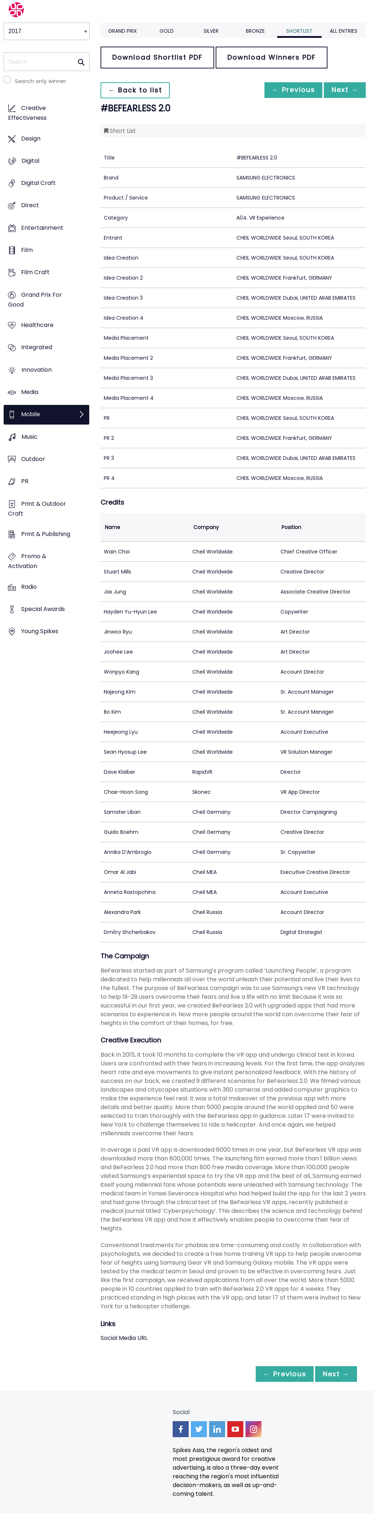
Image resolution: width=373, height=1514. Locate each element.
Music (29, 437)
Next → (343, 90)
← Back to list (136, 90)
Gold (167, 31)
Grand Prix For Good (35, 300)
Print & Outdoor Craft (37, 509)
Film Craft (35, 272)
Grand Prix (122, 31)
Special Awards (43, 609)
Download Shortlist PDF (157, 57)
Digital (30, 161)
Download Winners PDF (271, 57)
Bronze (255, 31)
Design (30, 138)
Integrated (36, 347)
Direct (30, 205)
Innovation (36, 370)
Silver (211, 31)
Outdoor (33, 459)
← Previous (289, 90)
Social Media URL (124, 1338)
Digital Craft (38, 183)
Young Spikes (39, 631)
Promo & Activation (27, 561)
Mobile (30, 414)
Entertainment (42, 228)
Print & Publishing (45, 534)
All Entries (343, 31)
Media (29, 392)
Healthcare (37, 325)
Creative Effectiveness (27, 113)
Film (27, 250)
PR (24, 481)
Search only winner (40, 81)
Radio (29, 587)
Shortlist (299, 31)
